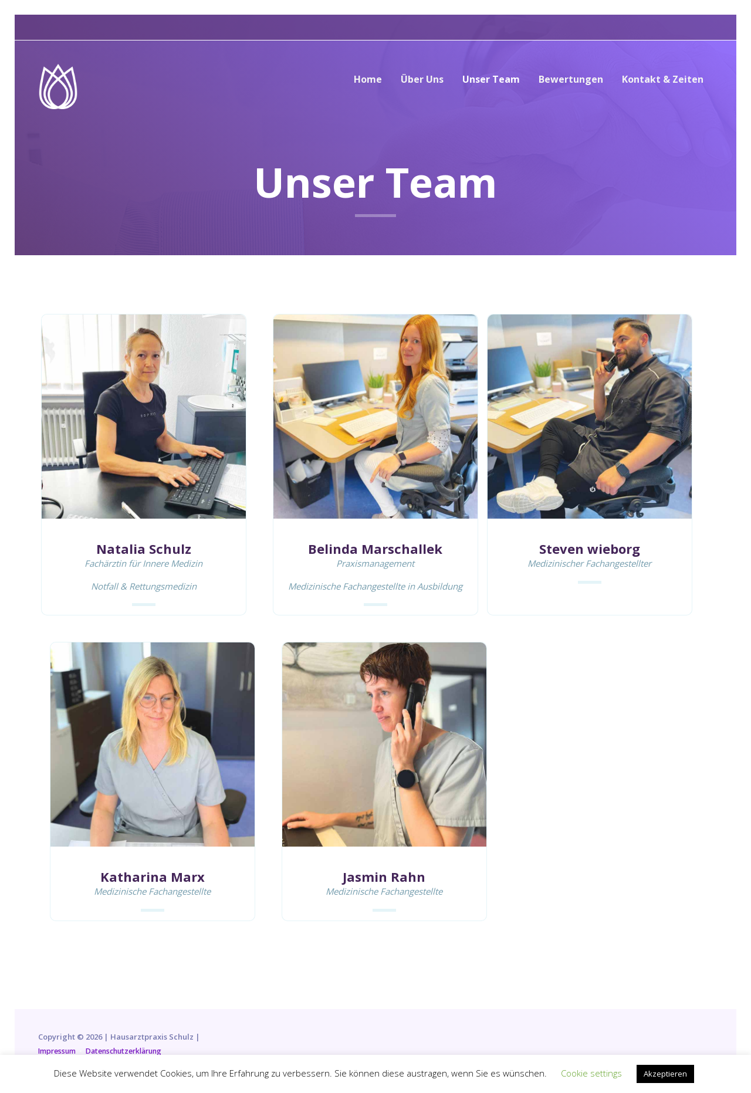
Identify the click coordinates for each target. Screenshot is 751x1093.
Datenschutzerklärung (131, 1050)
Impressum (58, 1050)
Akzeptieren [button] (665, 1073)
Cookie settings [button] (591, 1073)
